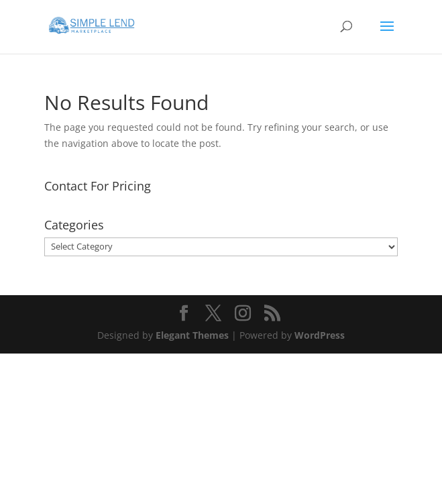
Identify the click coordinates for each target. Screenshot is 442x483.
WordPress (319, 335)
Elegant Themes (192, 335)
